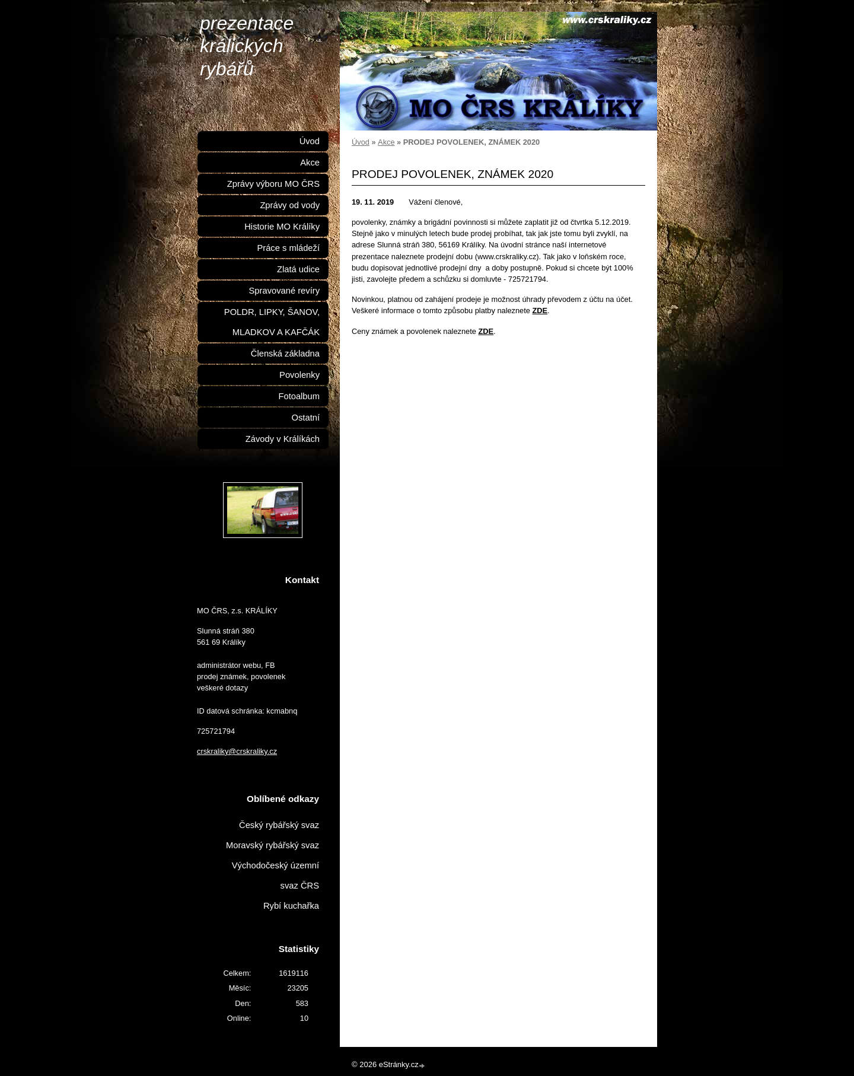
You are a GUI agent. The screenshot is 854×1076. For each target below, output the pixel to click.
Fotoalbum (299, 396)
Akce (386, 142)
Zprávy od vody (290, 205)
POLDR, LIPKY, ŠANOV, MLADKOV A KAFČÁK (272, 322)
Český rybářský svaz (279, 825)
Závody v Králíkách (283, 439)
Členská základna (285, 353)
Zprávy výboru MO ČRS (273, 184)
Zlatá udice (298, 269)
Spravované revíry (284, 290)
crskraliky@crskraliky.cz (237, 751)
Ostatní (306, 417)
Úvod (360, 142)
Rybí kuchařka (291, 906)
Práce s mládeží (288, 248)
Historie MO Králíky (282, 226)
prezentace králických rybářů (247, 45)
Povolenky (299, 375)
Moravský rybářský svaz (272, 845)
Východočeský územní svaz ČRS (275, 875)
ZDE (539, 310)
